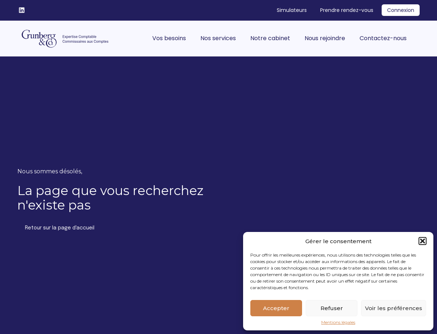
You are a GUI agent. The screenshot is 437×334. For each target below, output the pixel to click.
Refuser (332, 308)
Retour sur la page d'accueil (59, 228)
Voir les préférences (393, 308)
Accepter (276, 308)
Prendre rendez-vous (346, 10)
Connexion (400, 10)
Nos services (218, 38)
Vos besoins (169, 38)
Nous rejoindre (325, 38)
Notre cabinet (270, 38)
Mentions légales (338, 322)
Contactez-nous (383, 38)
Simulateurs (292, 10)
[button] (422, 241)
